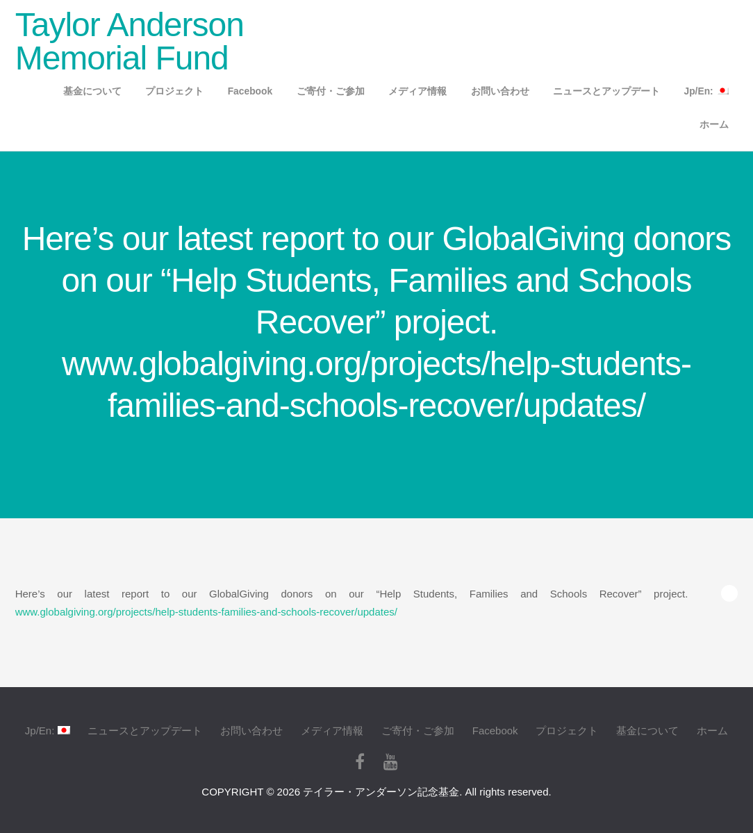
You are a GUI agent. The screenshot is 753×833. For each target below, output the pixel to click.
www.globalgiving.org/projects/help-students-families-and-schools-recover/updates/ (206, 612)
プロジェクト (174, 91)
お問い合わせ (500, 91)
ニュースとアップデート (606, 91)
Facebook (250, 91)
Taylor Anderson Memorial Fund (129, 41)
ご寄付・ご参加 (331, 91)
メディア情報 (417, 91)
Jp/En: (706, 91)
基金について (92, 91)
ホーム (714, 124)
